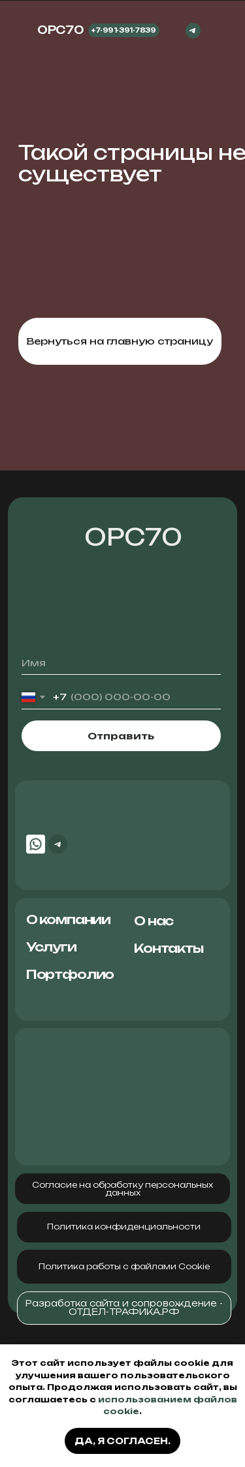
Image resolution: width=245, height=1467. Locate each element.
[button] (124, 1227)
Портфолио (70, 974)
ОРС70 (133, 537)
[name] (121, 663)
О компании (68, 919)
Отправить (121, 735)
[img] (217, 30)
